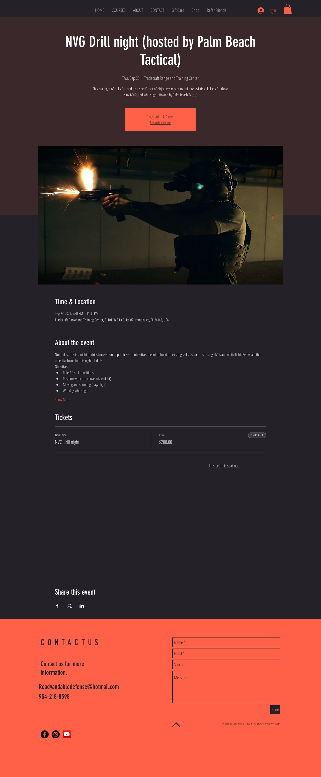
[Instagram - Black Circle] (56, 734)
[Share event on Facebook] (57, 606)
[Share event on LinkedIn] (81, 606)
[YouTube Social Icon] (67, 734)
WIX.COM (275, 724)
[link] (287, 9)
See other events (160, 122)
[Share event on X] (69, 606)
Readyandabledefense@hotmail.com (79, 687)
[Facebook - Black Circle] (45, 734)
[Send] (275, 709)
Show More (62, 399)
